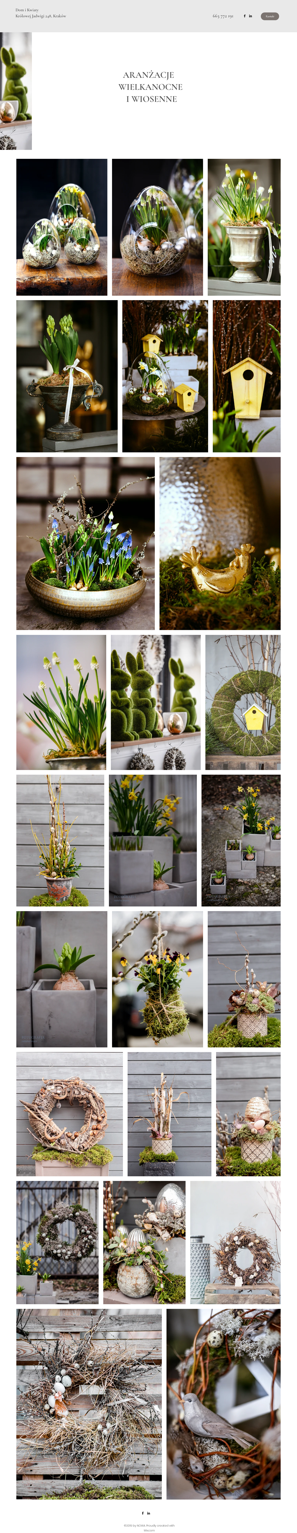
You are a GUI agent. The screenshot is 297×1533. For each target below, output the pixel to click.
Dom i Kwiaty (27, 9)
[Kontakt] (270, 16)
